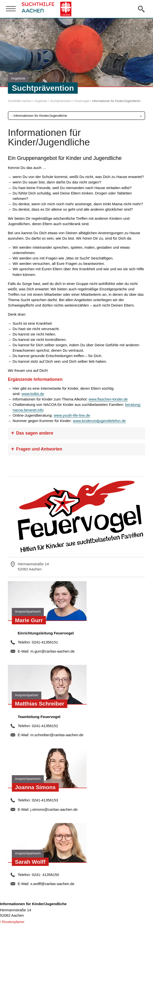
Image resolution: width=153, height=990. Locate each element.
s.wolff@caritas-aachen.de (52, 884)
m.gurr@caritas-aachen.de (52, 651)
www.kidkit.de (33, 394)
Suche (142, 9)
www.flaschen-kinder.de (108, 399)
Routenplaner (13, 922)
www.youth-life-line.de (72, 415)
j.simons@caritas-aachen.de (53, 809)
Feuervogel (81, 101)
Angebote (40, 101)
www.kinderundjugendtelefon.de (99, 421)
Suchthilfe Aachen (19, 101)
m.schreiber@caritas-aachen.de (56, 735)
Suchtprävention (60, 101)
